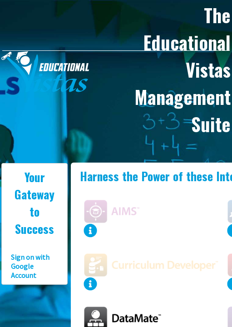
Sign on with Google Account (30, 266)
